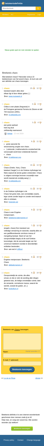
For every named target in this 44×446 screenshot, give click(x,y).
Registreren (31, 14)
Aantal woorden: (32, 351)
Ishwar (9, 134)
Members (5, 14)
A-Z (12, 14)
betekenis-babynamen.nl (18, 218)
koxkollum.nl (13, 289)
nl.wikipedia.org (15, 115)
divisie (37, 378)
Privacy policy (9, 440)
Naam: (5, 352)
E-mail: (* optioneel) (10, 360)
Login (39, 14)
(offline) (20, 249)
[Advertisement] (22, 32)
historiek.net (13, 202)
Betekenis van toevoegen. (16, 329)
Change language (33, 440)
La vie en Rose (9, 378)
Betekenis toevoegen (22, 428)
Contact (20, 440)
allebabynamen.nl (15, 265)
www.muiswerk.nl (15, 96)
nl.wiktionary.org (15, 157)
